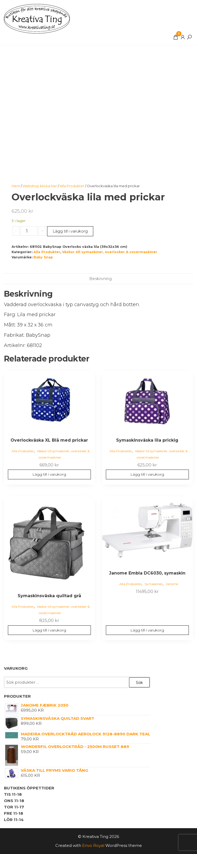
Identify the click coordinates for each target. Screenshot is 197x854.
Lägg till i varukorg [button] (49, 474)
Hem (16, 186)
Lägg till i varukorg (70, 231)
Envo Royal (93, 845)
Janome (172, 584)
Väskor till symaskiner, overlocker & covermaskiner (109, 252)
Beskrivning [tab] (100, 278)
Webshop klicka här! (40, 186)
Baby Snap (43, 257)
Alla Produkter (72, 186)
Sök (139, 682)
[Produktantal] (28, 231)
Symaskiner (153, 584)
